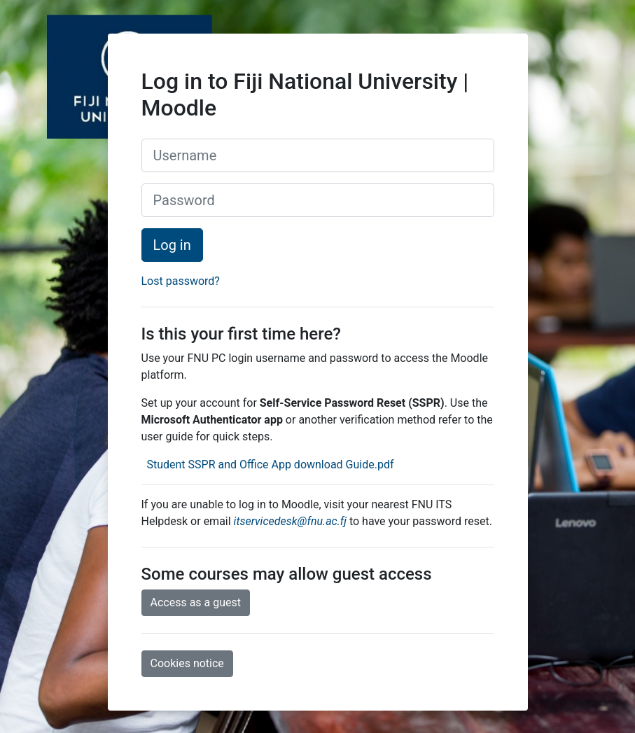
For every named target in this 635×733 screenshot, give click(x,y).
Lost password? (180, 281)
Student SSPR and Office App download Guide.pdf (268, 464)
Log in (172, 245)
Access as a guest (196, 602)
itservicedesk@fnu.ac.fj (290, 521)
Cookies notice (187, 663)
